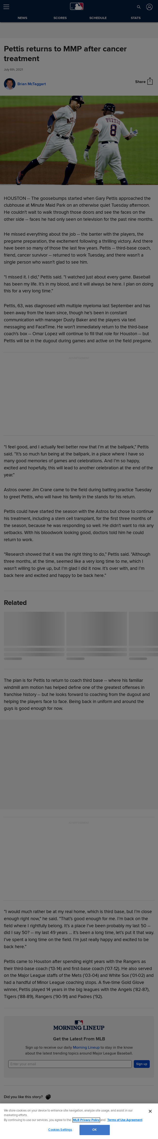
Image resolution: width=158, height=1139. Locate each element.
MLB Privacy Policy (86, 1120)
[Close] (150, 1111)
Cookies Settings (60, 1130)
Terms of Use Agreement (124, 1120)
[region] (79, 1121)
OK (94, 1130)
